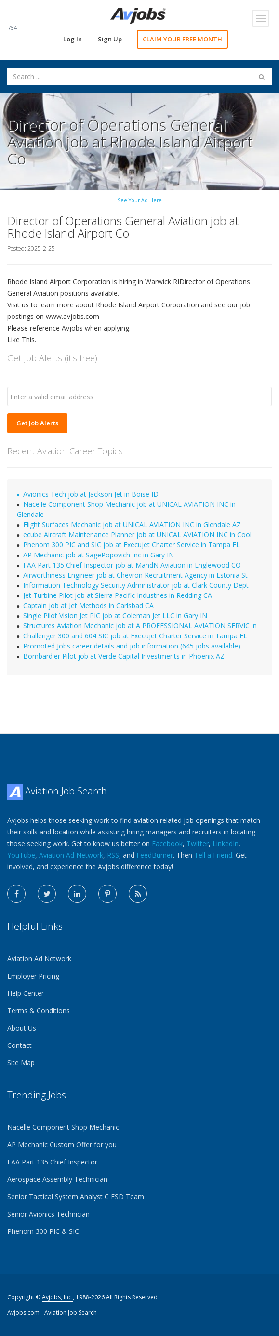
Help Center (25, 993)
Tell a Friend (213, 855)
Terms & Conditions (38, 1010)
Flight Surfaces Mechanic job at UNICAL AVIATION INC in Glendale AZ (132, 524)
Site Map (21, 1062)
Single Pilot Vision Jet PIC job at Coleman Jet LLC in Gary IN (115, 615)
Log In (72, 39)
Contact (19, 1045)
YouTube (21, 855)
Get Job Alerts (37, 423)
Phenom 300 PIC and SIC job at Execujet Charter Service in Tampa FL (131, 544)
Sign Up (110, 39)
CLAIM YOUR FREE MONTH (182, 39)
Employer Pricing (33, 975)
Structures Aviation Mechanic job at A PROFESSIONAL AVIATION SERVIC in (140, 625)
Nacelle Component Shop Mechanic (63, 1127)
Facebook (167, 843)
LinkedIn (226, 843)
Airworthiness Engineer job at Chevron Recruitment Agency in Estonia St (135, 575)
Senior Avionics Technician (48, 1213)
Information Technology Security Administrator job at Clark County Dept (136, 585)
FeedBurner (154, 855)
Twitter (197, 843)
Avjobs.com (23, 1313)
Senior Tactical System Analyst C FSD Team (75, 1196)
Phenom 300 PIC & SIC (43, 1231)
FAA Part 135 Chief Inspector (52, 1161)
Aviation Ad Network (71, 855)
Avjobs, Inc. (57, 1297)
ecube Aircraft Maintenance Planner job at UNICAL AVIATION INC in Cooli (138, 534)
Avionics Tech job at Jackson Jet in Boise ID (91, 494)
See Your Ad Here (140, 200)
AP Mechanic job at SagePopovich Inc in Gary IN (98, 554)
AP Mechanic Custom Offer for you (62, 1144)
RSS (113, 855)
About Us (21, 1027)
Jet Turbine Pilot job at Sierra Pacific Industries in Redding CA (117, 595)
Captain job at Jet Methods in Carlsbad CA (88, 605)
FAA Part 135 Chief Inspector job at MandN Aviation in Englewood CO (132, 564)
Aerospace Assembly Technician (57, 1179)
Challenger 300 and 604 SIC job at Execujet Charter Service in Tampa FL (135, 635)
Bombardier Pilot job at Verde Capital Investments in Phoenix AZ (124, 656)
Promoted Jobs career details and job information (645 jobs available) (131, 645)
